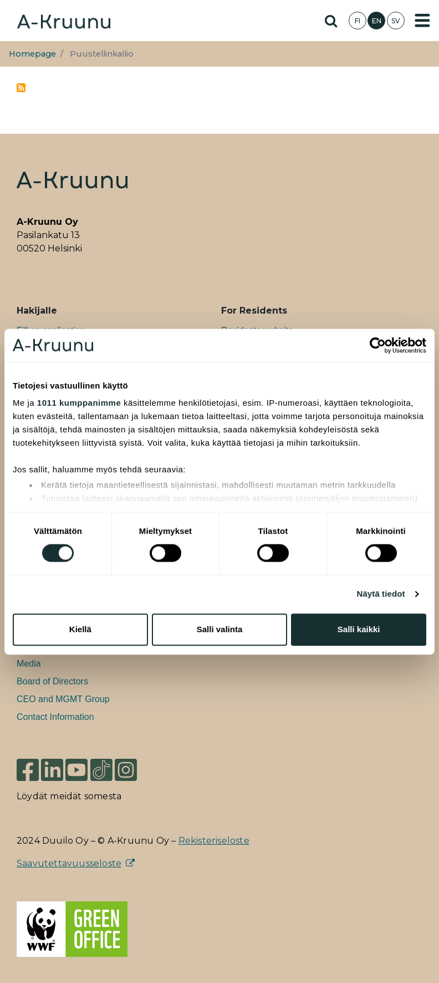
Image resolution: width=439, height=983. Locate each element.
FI (357, 21)
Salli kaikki (359, 629)
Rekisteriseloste (213, 840)
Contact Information (55, 717)
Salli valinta (220, 629)
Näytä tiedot (381, 594)
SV (395, 21)
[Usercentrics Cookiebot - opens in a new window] (377, 345)
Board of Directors (52, 681)
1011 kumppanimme (79, 402)
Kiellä (80, 629)
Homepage (32, 54)
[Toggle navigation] (422, 20)
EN (376, 21)
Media (29, 663)
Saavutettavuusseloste (69, 863)
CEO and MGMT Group (63, 699)
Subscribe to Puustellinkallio (21, 87)
